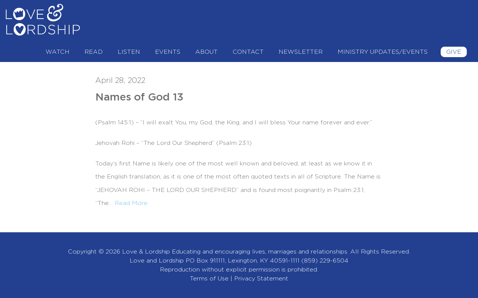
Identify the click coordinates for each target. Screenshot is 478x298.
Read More (131, 203)
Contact (248, 52)
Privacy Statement (261, 279)
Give (453, 52)
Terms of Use (209, 279)
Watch (57, 52)
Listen (129, 52)
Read (93, 52)
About (206, 52)
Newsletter (301, 52)
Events (167, 52)
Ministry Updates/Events (383, 52)
